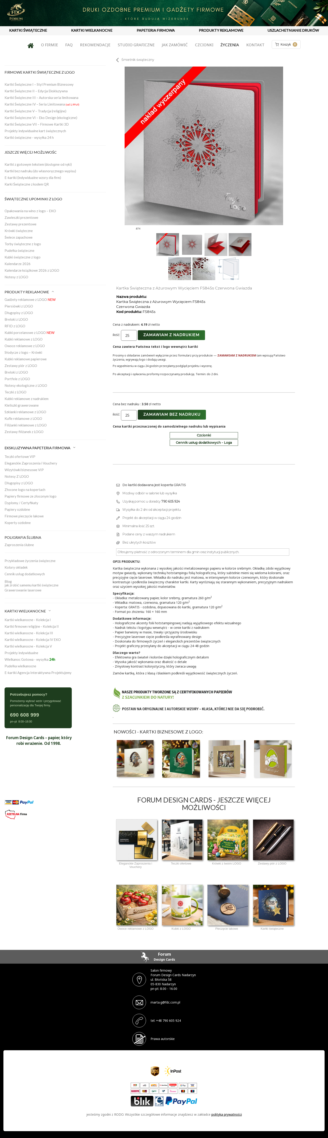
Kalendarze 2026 (18, 264)
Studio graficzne (136, 44)
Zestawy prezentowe (20, 224)
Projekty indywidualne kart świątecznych (35, 131)
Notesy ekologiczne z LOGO (26, 385)
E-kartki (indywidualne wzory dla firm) (33, 177)
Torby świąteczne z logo (23, 244)
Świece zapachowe (19, 237)
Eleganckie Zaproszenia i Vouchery (31, 463)
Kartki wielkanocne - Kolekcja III (29, 633)
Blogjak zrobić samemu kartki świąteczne (32, 583)
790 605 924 (170, 501)
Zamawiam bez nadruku (171, 414)
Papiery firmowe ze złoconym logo (30, 496)
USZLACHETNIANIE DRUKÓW (293, 30)
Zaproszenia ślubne (19, 545)
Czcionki (204, 44)
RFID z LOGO (15, 326)
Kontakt (255, 44)
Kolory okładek (16, 567)
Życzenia (229, 44)
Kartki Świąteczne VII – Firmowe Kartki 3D (37, 124)
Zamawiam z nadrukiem (171, 335)
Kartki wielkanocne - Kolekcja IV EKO (33, 639)
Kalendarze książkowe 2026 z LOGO (32, 270)
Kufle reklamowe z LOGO (23, 418)
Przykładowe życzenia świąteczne (30, 561)
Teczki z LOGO (15, 392)
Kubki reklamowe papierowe (26, 359)
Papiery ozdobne (17, 509)
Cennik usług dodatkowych (25, 574)
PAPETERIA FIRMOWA (156, 30)
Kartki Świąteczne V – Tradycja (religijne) (35, 111)
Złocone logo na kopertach (25, 490)
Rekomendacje (95, 44)
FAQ (69, 44)
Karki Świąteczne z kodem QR (27, 184)
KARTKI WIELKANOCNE (91, 30)
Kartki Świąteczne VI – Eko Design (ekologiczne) (41, 118)
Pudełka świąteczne (19, 250)
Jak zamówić (175, 44)
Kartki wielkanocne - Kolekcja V (28, 646)
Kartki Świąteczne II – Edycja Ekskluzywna (36, 91)
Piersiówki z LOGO (19, 306)
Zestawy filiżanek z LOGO (24, 432)
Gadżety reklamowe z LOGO (30, 299)
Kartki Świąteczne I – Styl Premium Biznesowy (39, 84)
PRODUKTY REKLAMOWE (221, 30)
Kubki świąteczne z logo (23, 257)
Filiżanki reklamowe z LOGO (26, 425)
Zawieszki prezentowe (21, 217)
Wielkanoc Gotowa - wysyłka (30, 659)
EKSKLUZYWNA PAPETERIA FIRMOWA (40, 448)
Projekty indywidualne (21, 653)
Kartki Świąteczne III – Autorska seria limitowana (41, 97)
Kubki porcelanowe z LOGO (29, 332)
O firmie (49, 44)
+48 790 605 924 (168, 1020)
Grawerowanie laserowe (23, 590)
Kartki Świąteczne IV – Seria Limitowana (42, 104)
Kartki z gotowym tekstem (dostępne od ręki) (38, 164)
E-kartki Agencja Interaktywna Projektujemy (38, 673)
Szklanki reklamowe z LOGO (25, 412)
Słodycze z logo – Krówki (23, 352)
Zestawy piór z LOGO (21, 366)
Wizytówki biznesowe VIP (24, 470)
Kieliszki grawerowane (22, 405)
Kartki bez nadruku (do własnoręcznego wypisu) (40, 171)
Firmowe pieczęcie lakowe (24, 516)
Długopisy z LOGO (19, 313)
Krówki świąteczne (19, 231)
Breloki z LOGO (16, 319)
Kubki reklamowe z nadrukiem (27, 399)
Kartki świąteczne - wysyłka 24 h (29, 137)
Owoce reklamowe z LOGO (25, 346)
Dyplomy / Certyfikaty (21, 503)
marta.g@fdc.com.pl (165, 1002)
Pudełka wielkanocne (20, 666)
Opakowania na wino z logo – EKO (30, 211)
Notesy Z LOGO (17, 476)
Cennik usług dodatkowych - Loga (204, 443)
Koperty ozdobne (18, 523)
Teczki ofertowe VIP (20, 456)
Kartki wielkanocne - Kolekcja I (28, 620)
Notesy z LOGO (16, 277)
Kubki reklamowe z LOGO (24, 339)
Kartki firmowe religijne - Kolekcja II (32, 626)
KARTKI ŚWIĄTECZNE (28, 30)
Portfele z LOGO (17, 379)
